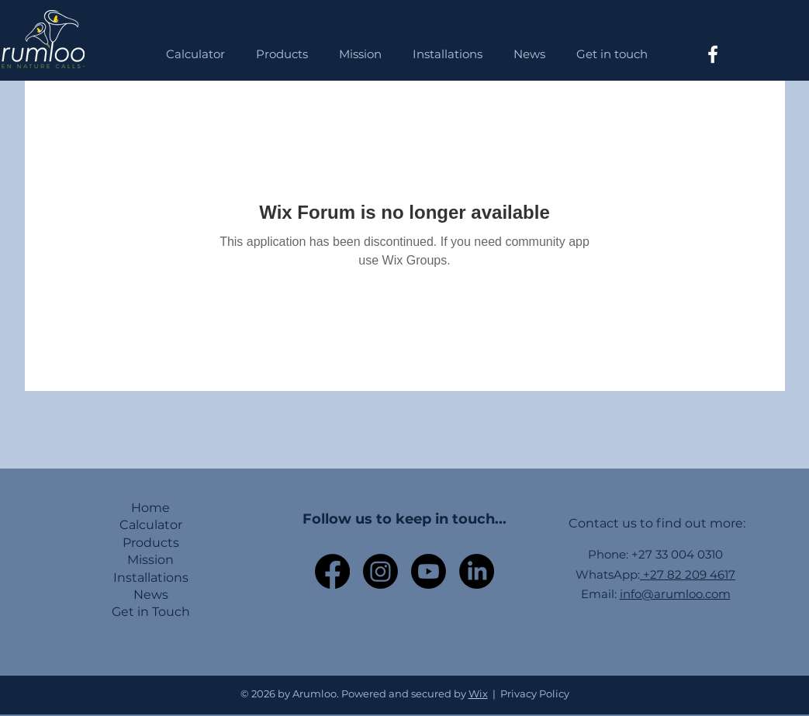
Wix (478, 693)
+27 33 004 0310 (677, 554)
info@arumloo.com (675, 593)
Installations (150, 577)
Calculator (150, 524)
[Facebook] (712, 54)
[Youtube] (428, 571)
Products (151, 542)
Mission (150, 559)
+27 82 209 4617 (687, 574)
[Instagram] (380, 571)
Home (150, 507)
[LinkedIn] (476, 571)
